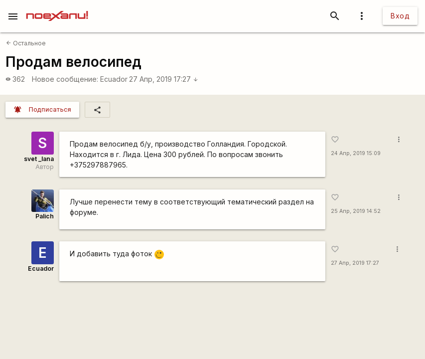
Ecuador (114, 79)
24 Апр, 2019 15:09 (356, 153)
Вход (400, 15)
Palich (44, 216)
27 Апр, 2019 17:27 (163, 79)
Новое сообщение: (65, 79)
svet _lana (39, 159)
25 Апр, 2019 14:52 (356, 211)
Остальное (25, 43)
